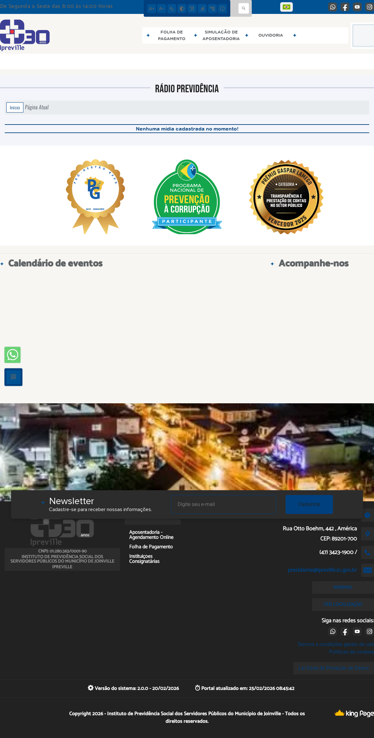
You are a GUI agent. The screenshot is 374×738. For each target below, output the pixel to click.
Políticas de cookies (351, 652)
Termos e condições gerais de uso (335, 644)
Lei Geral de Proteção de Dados (334, 668)
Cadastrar (309, 504)
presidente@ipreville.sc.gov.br (322, 570)
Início (15, 107)
